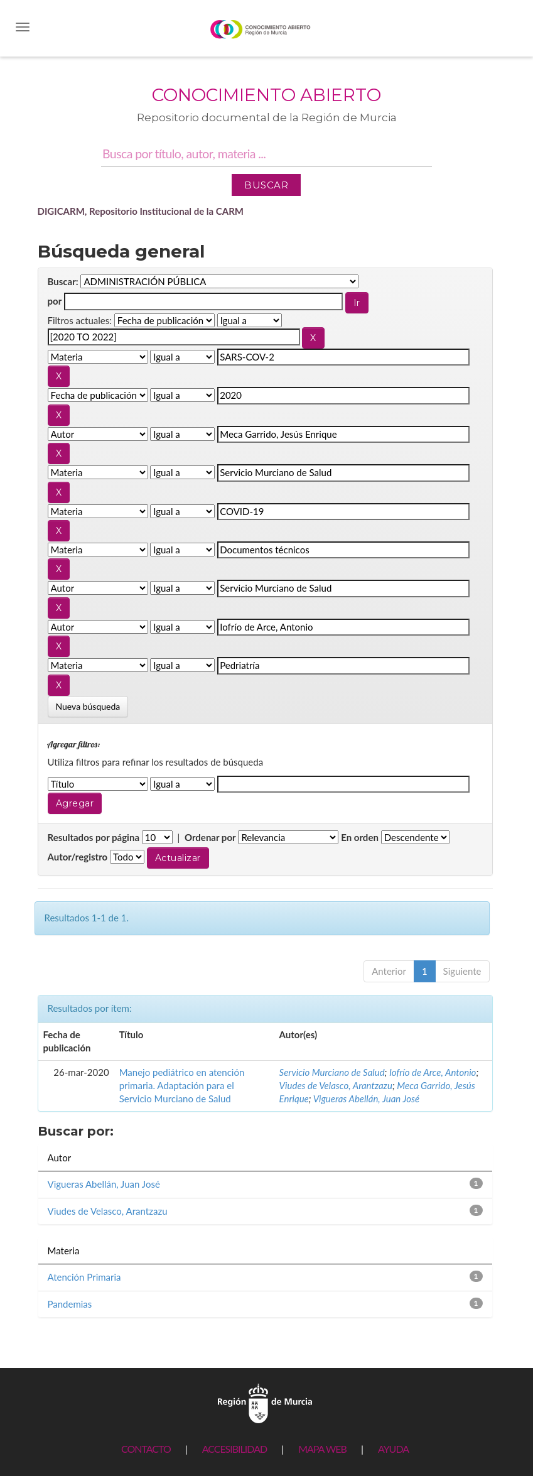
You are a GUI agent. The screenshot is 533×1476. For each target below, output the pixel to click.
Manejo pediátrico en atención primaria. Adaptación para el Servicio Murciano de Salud (182, 1085)
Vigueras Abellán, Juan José (366, 1098)
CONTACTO (146, 1449)
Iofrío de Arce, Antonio (432, 1072)
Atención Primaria (84, 1277)
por (55, 301)
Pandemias (70, 1304)
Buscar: (63, 281)
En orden (360, 837)
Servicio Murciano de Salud (332, 1072)
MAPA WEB (322, 1449)
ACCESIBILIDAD (234, 1449)
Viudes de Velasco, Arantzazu (335, 1085)
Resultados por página (94, 837)
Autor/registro (78, 856)
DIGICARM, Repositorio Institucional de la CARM (141, 211)
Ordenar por (210, 837)
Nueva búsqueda (88, 706)
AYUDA (393, 1449)
